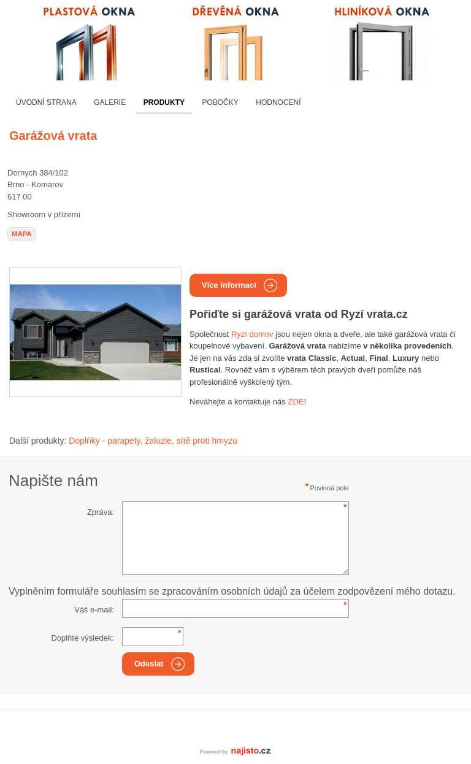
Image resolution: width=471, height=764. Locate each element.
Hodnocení (278, 102)
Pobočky (220, 102)
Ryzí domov (252, 334)
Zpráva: (100, 512)
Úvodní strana (46, 102)
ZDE (296, 401)
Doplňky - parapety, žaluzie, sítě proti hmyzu (153, 441)
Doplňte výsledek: (82, 637)
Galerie (110, 102)
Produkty (164, 102)
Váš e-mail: (94, 609)
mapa (22, 233)
